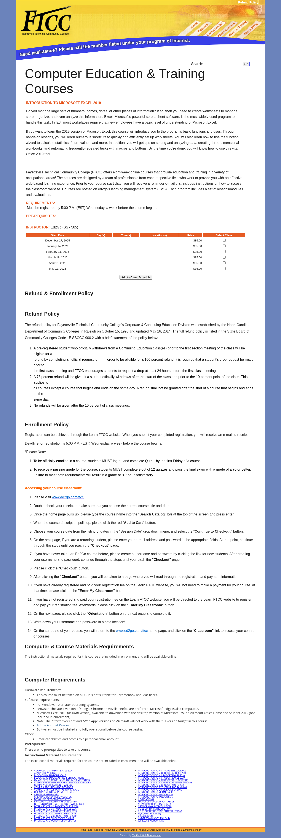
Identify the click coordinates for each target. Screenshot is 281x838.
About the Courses (115, 829)
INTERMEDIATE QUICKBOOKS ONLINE (54, 818)
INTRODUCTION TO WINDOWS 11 (155, 797)
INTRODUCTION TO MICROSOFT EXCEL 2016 (161, 775)
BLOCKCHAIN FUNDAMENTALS (50, 775)
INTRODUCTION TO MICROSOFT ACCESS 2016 (162, 773)
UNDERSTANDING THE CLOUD (154, 818)
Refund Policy (248, 2)
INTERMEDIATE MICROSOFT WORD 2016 (55, 813)
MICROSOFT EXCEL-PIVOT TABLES (156, 802)
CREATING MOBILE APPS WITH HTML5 (54, 792)
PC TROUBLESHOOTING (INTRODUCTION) (160, 811)
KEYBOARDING (146, 799)
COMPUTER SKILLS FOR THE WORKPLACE (56, 790)
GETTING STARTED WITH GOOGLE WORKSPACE (59, 804)
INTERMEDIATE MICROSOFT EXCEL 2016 (55, 809)
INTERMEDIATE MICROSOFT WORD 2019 (55, 816)
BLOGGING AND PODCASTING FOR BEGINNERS (59, 778)
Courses (98, 829)
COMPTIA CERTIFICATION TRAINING (53, 785)
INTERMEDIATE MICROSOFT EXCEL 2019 (55, 811)
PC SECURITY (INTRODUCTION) (154, 809)
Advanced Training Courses (140, 829)
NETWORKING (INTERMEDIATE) (154, 804)
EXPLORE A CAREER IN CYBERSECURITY (56, 802)
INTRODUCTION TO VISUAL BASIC (156, 792)
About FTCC (164, 829)
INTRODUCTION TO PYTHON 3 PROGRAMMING (162, 787)
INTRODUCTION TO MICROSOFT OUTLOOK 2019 (163, 780)
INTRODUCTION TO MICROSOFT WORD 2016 (161, 785)
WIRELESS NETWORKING (151, 821)
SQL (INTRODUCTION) (149, 813)
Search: (197, 64)
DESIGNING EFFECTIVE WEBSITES (52, 799)
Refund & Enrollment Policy (186, 829)
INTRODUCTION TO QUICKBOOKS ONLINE (160, 790)
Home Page (86, 829)
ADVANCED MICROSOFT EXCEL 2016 (53, 771)
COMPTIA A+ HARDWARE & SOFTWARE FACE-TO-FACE (62, 782)
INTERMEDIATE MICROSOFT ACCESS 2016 (56, 806)
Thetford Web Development (146, 835)
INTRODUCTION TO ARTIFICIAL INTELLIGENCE (162, 771)
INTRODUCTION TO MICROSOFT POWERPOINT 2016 (165, 782)
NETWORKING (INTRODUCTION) (155, 806)
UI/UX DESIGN (145, 816)
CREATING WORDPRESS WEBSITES (53, 797)
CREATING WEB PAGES (46, 794)
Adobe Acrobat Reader (53, 725)
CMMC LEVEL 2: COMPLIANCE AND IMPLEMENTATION (62, 780)
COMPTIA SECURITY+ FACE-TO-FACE (53, 787)
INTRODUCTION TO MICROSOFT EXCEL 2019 (161, 778)
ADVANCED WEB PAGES (46, 773)
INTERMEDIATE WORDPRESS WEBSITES (55, 821)
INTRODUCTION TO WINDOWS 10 (155, 794)
